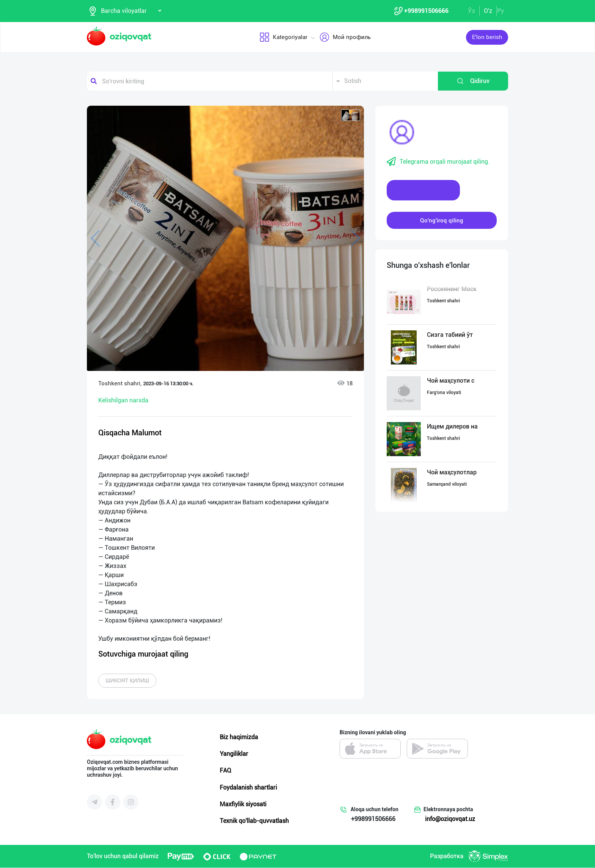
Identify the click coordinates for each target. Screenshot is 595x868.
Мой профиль (345, 37)
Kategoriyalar (283, 37)
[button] (350, 115)
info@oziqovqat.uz (450, 819)
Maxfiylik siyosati (243, 804)
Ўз (471, 10)
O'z (488, 10)
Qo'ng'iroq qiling (441, 220)
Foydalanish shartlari (248, 787)
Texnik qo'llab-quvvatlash (254, 821)
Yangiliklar (234, 754)
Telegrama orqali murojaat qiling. (438, 162)
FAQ (225, 770)
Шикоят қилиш (127, 681)
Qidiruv (473, 81)
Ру (500, 10)
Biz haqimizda (239, 737)
